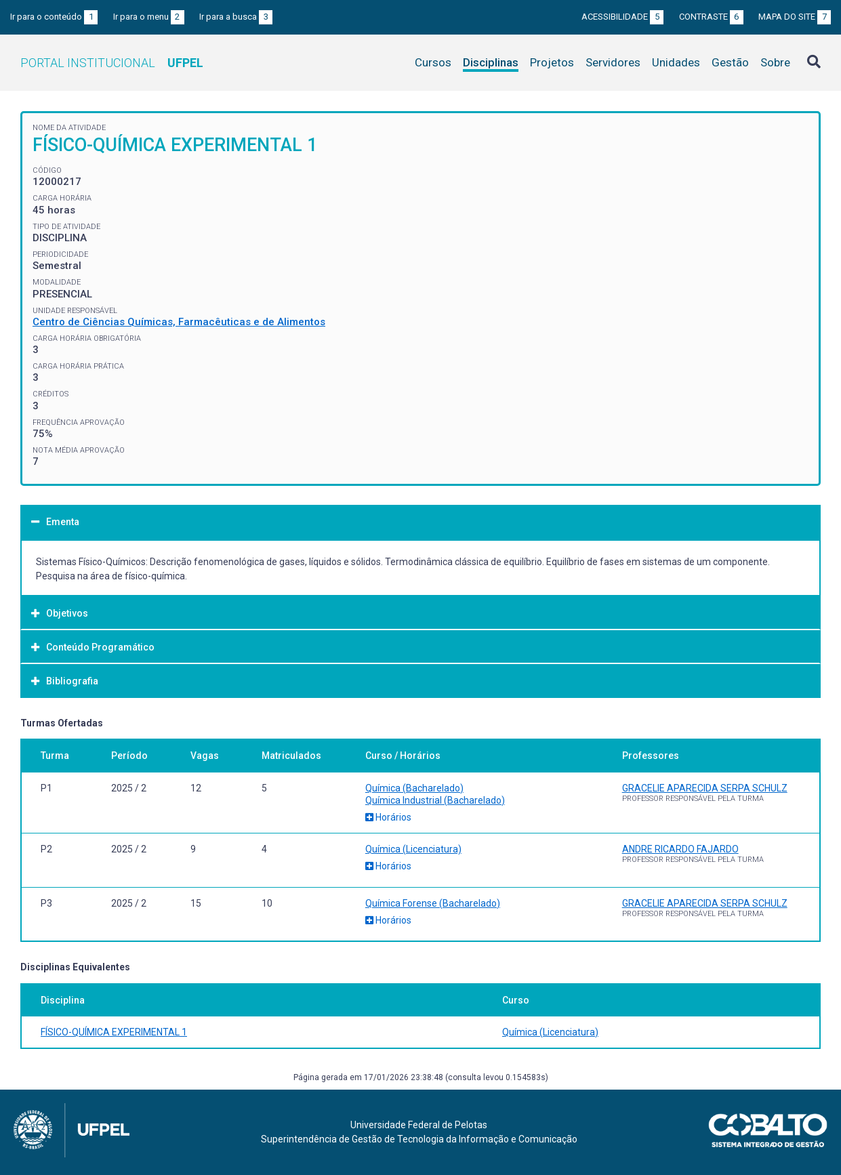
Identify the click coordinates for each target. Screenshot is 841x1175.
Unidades (676, 62)
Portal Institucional (111, 63)
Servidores (613, 62)
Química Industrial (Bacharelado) (435, 800)
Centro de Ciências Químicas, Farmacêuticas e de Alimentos (179, 322)
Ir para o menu (148, 17)
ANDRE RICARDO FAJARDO (680, 849)
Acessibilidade (622, 17)
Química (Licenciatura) (413, 849)
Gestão (730, 62)
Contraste (711, 17)
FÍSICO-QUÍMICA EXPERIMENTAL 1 (114, 1032)
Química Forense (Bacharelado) (432, 903)
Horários (388, 817)
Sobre (775, 62)
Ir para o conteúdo (54, 17)
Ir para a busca (235, 17)
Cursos (433, 62)
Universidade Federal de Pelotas (418, 1124)
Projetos (552, 62)
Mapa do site (794, 17)
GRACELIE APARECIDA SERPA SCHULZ (704, 788)
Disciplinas (490, 62)
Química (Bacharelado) (414, 788)
